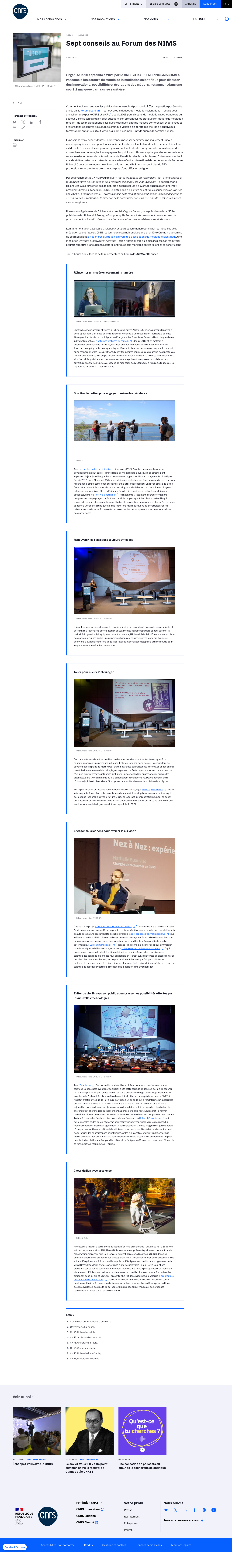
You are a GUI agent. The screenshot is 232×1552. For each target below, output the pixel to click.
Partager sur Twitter (23, 122)
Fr (224, 4)
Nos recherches (49, 19)
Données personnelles (149, 1545)
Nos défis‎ (151, 19)
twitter (175, 1510)
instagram (204, 1510)
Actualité (83, 35)
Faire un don (210, 4)
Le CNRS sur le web (160, 4)
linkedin (185, 1510)
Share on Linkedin (31, 122)
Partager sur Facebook (40, 122)
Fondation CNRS (87, 1502)
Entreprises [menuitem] (131, 1523)
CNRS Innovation (88, 1509)
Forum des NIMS (90, 110)
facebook (194, 1510)
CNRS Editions (86, 1516)
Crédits (88, 1545)
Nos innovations (102, 19)
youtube (213, 1510)
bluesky (166, 1510)
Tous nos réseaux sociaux (176, 1520)
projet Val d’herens (103, 494)
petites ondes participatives (97, 469)
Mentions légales (181, 1545)
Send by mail (14, 127)
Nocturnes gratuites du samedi (112, 341)
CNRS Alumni (85, 1522)
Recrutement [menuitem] (131, 1516)
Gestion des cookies (114, 1545)
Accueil (70, 35)
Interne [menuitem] (128, 1529)
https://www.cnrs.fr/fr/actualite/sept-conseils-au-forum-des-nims (23, 127)
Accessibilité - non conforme (58, 1545)
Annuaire (190, 4)
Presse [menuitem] (128, 1510)
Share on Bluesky (14, 122)
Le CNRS (199, 19)
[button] (15, 1547)
